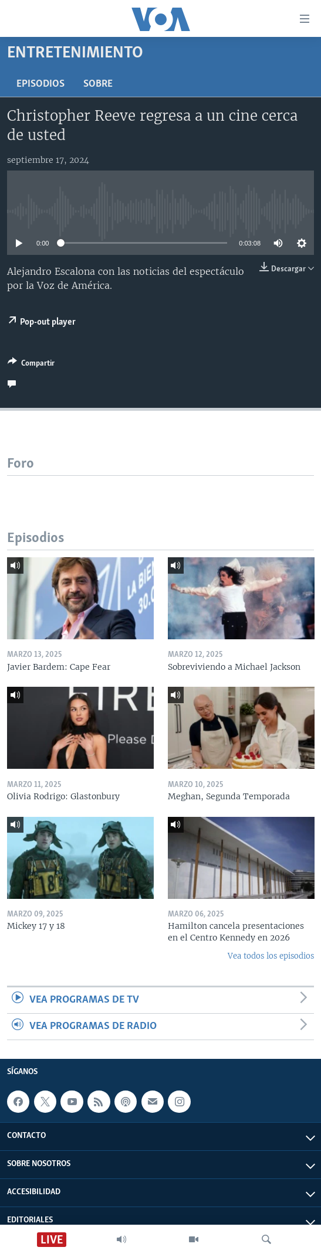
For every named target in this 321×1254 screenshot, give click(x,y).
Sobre (98, 84)
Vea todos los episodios (271, 956)
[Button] (31, 365)
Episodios (40, 84)
